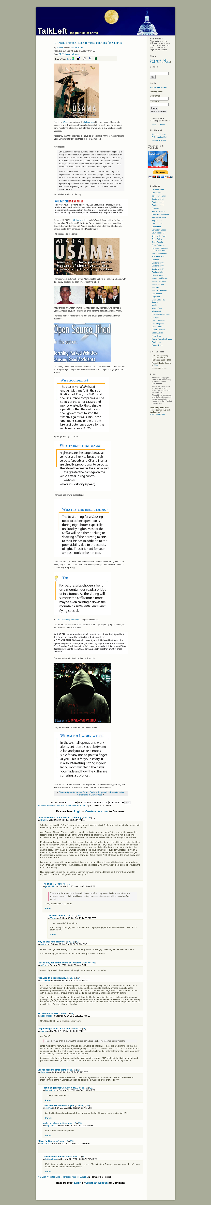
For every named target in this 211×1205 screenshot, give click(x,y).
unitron (43, 944)
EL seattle (45, 980)
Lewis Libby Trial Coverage (158, 301)
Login (77, 811)
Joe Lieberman (158, 284)
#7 (77, 942)
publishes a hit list (79, 220)
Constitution (156, 227)
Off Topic (155, 317)
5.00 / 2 (86, 817)
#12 (87, 1105)
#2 (93, 962)
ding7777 (49, 1125)
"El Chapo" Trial (158, 257)
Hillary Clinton (157, 275)
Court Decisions (158, 233)
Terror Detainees (158, 245)
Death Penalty (157, 242)
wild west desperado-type (69, 620)
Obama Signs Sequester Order (74, 792)
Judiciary (155, 287)
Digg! (69, 59)
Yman (53, 918)
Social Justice (157, 333)
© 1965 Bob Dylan (157, 414)
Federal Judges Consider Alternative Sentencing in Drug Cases (100, 793)
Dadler (43, 820)
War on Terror (77, 48)
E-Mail (152, 62)
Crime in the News (159, 236)
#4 (72, 1013)
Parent (48, 908)
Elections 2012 (158, 202)
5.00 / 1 (70, 942)
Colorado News (158, 190)
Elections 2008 (158, 266)
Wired (65, 122)
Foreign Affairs (157, 272)
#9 (78, 1070)
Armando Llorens (159, 134)
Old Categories (158, 324)
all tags (75, 54)
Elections (155, 260)
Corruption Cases (159, 230)
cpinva (43, 1031)
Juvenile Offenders (159, 291)
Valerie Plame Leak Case (162, 339)
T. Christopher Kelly (159, 137)
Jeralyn (59, 48)
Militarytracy (51, 1159)
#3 (78, 978)
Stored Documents (159, 254)
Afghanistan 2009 (159, 217)
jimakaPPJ (50, 886)
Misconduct (156, 311)
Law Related (157, 294)
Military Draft (157, 308)
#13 (80, 1123)
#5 (68, 884)
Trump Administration (160, 214)
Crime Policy (157, 239)
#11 (91, 1088)
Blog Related (157, 221)
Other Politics (157, 327)
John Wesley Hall (159, 140)
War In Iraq (156, 342)
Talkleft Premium (158, 330)
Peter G (44, 1072)
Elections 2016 (158, 199)
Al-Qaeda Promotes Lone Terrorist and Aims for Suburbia (63, 805)
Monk (156, 365)
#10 (72, 1141)
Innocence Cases (159, 281)
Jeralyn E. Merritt (158, 125)
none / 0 (61, 884)
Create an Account (97, 811)
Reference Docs (158, 211)
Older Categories (158, 320)
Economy (155, 208)
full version (88, 122)
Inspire (68, 54)
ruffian (43, 965)
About (158, 60)
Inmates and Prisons (160, 278)
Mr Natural (50, 1090)
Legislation (156, 297)
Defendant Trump (159, 196)
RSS (164, 60)
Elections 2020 (158, 269)
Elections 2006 (158, 263)
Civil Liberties (157, 224)
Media (154, 305)
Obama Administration (160, 314)
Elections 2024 (158, 205)
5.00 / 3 (72, 915)
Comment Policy (163, 62)
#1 (93, 817)
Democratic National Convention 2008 (160, 249)
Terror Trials (156, 336)
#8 (84, 1028)
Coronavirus (156, 193)
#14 (85, 1156)
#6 (79, 915)
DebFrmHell (46, 1016)
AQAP (61, 54)
